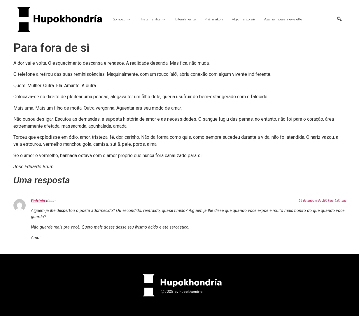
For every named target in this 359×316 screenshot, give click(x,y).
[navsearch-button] (339, 19)
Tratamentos (153, 19)
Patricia (38, 201)
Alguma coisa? (244, 19)
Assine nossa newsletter (284, 19)
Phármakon (213, 19)
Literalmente (185, 19)
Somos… (122, 19)
